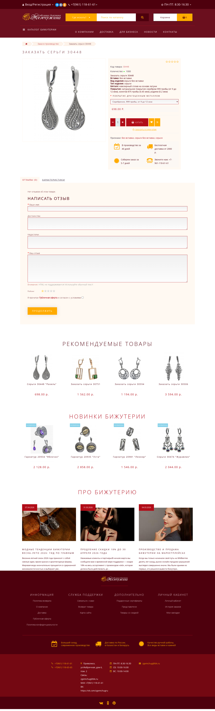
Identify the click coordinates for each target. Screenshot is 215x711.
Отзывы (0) (29, 179)
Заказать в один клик (145, 129)
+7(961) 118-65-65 (63, 667)
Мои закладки (173, 612)
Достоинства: (34, 216)
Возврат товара (85, 606)
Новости (151, 31)
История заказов (173, 606)
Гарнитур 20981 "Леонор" (129, 456)
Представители (129, 606)
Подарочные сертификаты (129, 600)
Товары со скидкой (129, 612)
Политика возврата (42, 600)
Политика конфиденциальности (42, 624)
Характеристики (53, 179)
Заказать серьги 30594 (129, 384)
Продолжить (42, 310)
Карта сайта (85, 612)
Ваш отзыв (34, 253)
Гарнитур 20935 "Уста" (85, 456)
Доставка (107, 31)
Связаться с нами (85, 600)
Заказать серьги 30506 (173, 384)
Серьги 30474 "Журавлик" (173, 456)
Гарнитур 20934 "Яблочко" (42, 456)
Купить (137, 122)
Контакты (172, 31)
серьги (159, 137)
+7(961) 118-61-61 (63, 663)
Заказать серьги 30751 (85, 384)
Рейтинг (31, 291)
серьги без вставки (145, 137)
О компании (84, 31)
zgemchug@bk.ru (151, 663)
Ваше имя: (34, 204)
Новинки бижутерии (107, 416)
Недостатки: (33, 234)
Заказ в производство (48, 43)
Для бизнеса (129, 31)
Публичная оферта (42, 618)
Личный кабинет (173, 600)
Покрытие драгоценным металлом (136, 96)
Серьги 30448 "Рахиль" (42, 384)
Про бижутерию (107, 492)
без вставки (128, 137)
